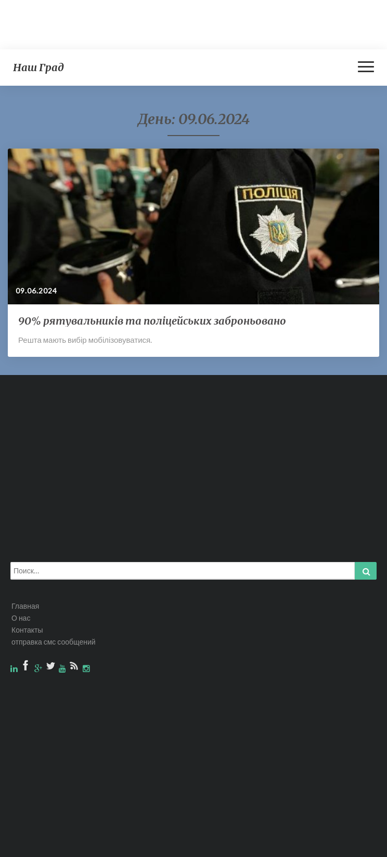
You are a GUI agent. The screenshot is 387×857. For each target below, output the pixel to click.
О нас (20, 617)
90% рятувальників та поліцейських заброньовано (152, 320)
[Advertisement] (189, 23)
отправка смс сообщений (53, 641)
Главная (25, 605)
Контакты (27, 629)
